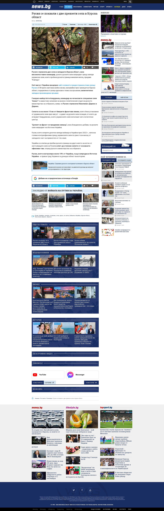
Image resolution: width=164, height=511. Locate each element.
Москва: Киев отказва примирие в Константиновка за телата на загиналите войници (90, 206)
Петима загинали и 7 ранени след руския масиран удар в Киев (56, 205)
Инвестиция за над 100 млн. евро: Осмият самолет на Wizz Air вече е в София (55, 465)
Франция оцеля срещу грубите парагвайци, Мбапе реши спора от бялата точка (123, 441)
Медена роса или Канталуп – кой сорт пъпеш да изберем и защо (80, 431)
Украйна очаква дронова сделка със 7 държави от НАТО (83, 270)
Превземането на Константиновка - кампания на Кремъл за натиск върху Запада (39, 206)
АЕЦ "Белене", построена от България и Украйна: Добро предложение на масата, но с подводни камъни (43, 272)
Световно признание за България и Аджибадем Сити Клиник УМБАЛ (123, 165)
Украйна (41, 215)
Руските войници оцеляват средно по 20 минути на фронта (122, 184)
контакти (122, 509)
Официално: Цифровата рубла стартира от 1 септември (54, 475)
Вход (125, 1)
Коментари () (93, 24)
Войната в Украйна (75, 215)
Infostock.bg (78, 509)
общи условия (95, 509)
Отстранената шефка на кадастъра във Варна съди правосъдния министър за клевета (115, 117)
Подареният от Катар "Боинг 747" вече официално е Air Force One (122, 193)
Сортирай (49, 382)
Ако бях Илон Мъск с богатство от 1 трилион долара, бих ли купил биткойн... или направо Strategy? (123, 62)
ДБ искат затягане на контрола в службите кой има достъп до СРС (63, 270)
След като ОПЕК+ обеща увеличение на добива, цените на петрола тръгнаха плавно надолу (123, 78)
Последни (108, 97)
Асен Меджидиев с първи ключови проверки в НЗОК (113, 140)
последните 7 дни (109, 160)
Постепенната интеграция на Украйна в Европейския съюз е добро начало (115, 133)
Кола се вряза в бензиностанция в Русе (115, 101)
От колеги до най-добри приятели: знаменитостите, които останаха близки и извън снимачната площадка (43, 340)
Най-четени (124, 97)
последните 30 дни (124, 160)
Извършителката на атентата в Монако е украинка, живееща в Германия (122, 220)
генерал (47, 215)
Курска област (85, 215)
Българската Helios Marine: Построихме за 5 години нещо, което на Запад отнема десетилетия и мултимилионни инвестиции (43, 306)
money (107, 40)
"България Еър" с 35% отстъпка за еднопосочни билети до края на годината (123, 53)
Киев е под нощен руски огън (72, 204)
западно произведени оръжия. (45, 93)
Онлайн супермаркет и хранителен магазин (122, 230)
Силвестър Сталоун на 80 (89, 458)
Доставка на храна (71, 1)
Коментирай (90, 382)
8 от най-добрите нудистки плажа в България (61, 338)
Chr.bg (102, 1)
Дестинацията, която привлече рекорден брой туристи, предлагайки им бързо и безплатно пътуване (63, 304)
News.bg (35, 509)
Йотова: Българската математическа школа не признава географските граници (116, 126)
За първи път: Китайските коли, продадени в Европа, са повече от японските (46, 432)
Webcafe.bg (87, 1)
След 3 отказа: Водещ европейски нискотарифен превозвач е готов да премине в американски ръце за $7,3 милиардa (116, 88)
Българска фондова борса (79, 1)
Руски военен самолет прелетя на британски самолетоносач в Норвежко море (115, 108)
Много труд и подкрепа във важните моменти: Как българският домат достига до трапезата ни (123, 70)
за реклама (106, 509)
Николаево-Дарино (40, 217)
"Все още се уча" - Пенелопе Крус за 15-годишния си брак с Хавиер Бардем (88, 439)
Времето (103, 36)
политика (53, 215)
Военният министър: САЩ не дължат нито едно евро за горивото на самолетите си (122, 211)
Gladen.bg (69, 509)
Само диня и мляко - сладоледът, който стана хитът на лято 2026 (89, 450)
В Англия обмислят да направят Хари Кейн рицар (123, 474)
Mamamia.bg (95, 1)
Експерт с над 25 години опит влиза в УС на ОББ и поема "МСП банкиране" (55, 453)
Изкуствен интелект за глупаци (122, 201)
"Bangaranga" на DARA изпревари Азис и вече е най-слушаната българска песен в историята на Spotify (81, 472)
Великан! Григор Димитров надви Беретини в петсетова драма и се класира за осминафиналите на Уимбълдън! (115, 463)
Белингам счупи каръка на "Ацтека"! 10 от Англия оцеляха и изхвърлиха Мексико (115, 431)
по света (66, 215)
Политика (72, 24)
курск (61, 215)
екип (129, 509)
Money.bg (43, 509)
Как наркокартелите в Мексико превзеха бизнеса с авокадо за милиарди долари (47, 442)
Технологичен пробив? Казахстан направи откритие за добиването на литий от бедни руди (123, 45)
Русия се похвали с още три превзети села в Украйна (63, 242)
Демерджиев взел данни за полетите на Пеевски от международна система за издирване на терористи (123, 175)
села (57, 215)
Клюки (54, 1)
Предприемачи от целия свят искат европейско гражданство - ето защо (84, 303)
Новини (41, 1)
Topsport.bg (60, 509)
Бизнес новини (47, 1)
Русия (65, 24)
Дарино (49, 217)
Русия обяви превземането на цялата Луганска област (84, 242)
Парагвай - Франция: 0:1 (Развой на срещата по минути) (123, 451)
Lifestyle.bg (51, 509)
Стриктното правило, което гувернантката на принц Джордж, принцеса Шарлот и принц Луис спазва (84, 339)
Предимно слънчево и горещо (113, 34)
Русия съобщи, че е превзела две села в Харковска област (41, 242)
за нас (115, 509)
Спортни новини (63, 1)
